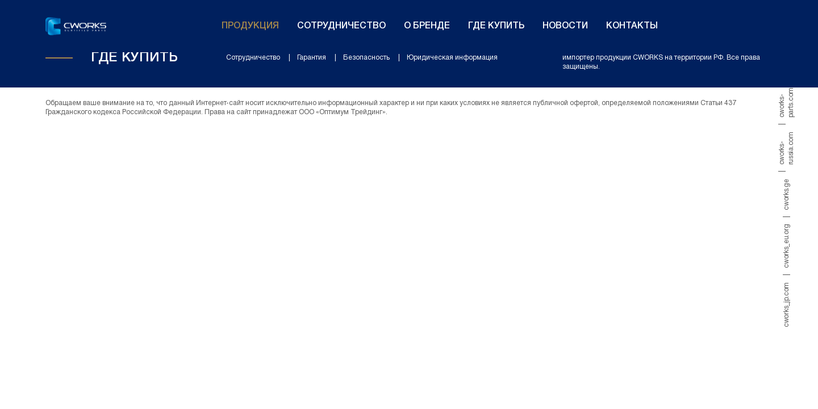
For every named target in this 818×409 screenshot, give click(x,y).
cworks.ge (786, 194)
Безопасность (366, 58)
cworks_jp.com (786, 304)
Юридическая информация (452, 58)
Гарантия (311, 58)
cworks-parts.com (786, 102)
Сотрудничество (341, 26)
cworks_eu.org (786, 246)
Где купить (496, 26)
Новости (565, 26)
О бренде (427, 26)
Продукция (250, 26)
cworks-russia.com (786, 148)
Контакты (632, 26)
